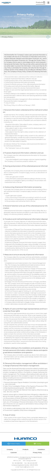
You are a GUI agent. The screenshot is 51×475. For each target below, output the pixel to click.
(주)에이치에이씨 (6, 2)
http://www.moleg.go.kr (27, 410)
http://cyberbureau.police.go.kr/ (14, 388)
